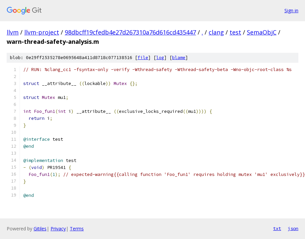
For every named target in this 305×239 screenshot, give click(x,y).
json (293, 228)
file (143, 57)
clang (216, 32)
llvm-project (41, 32)
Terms (77, 228)
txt (277, 228)
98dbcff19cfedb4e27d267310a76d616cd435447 (130, 32)
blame (178, 57)
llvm (13, 32)
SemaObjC (261, 32)
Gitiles (40, 228)
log (160, 57)
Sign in (291, 10)
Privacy (58, 228)
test (235, 32)
